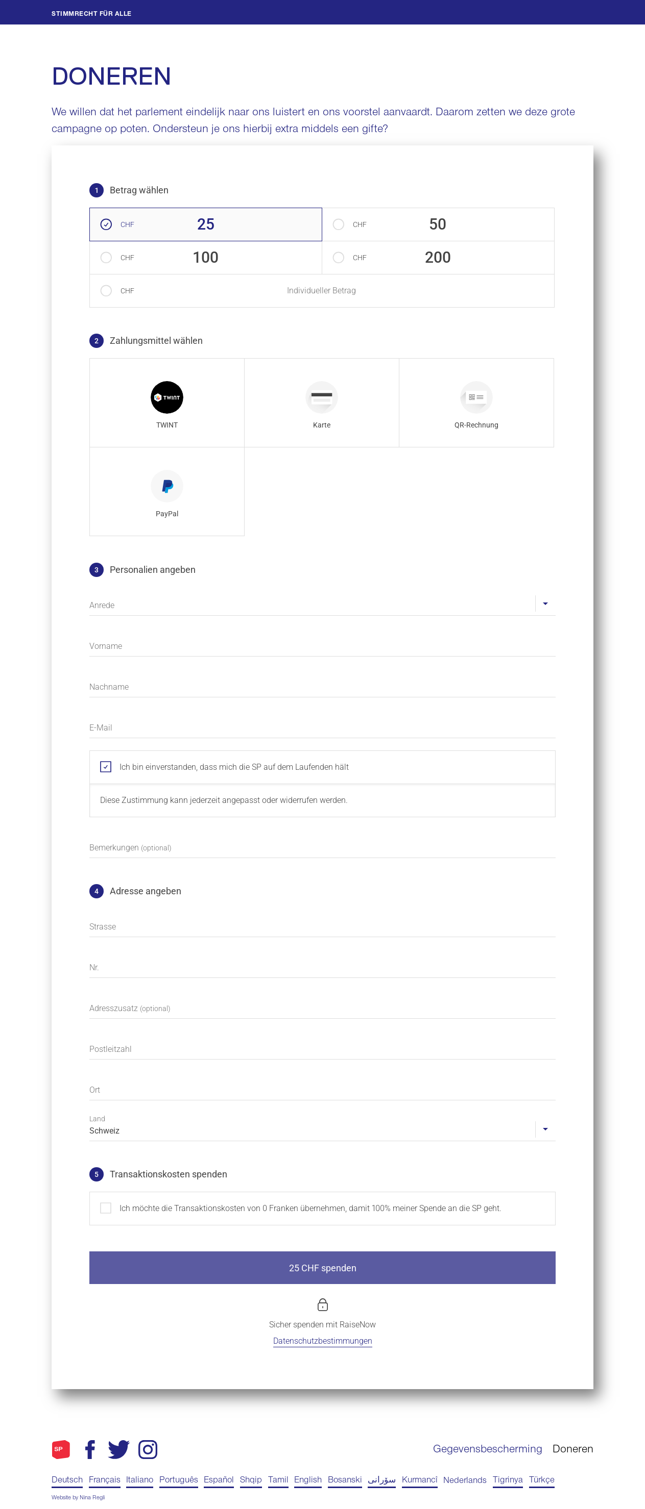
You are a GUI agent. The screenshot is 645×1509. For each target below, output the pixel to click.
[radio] (167, 402)
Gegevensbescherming (487, 1450)
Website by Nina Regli (78, 1498)
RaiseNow (358, 1324)
